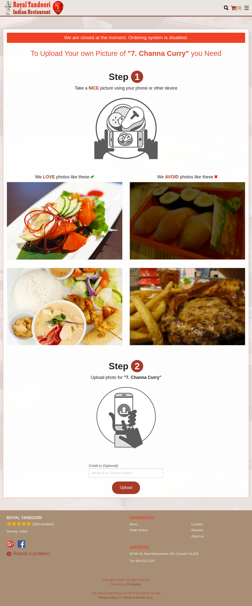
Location (197, 524)
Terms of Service (134, 597)
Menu (134, 524)
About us (197, 536)
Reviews (197, 530)
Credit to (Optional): (126, 471)
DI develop (133, 584)
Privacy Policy (107, 597)
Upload (126, 487)
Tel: (142, 561)
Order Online (139, 530)
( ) (236, 8)
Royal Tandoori (24, 518)
